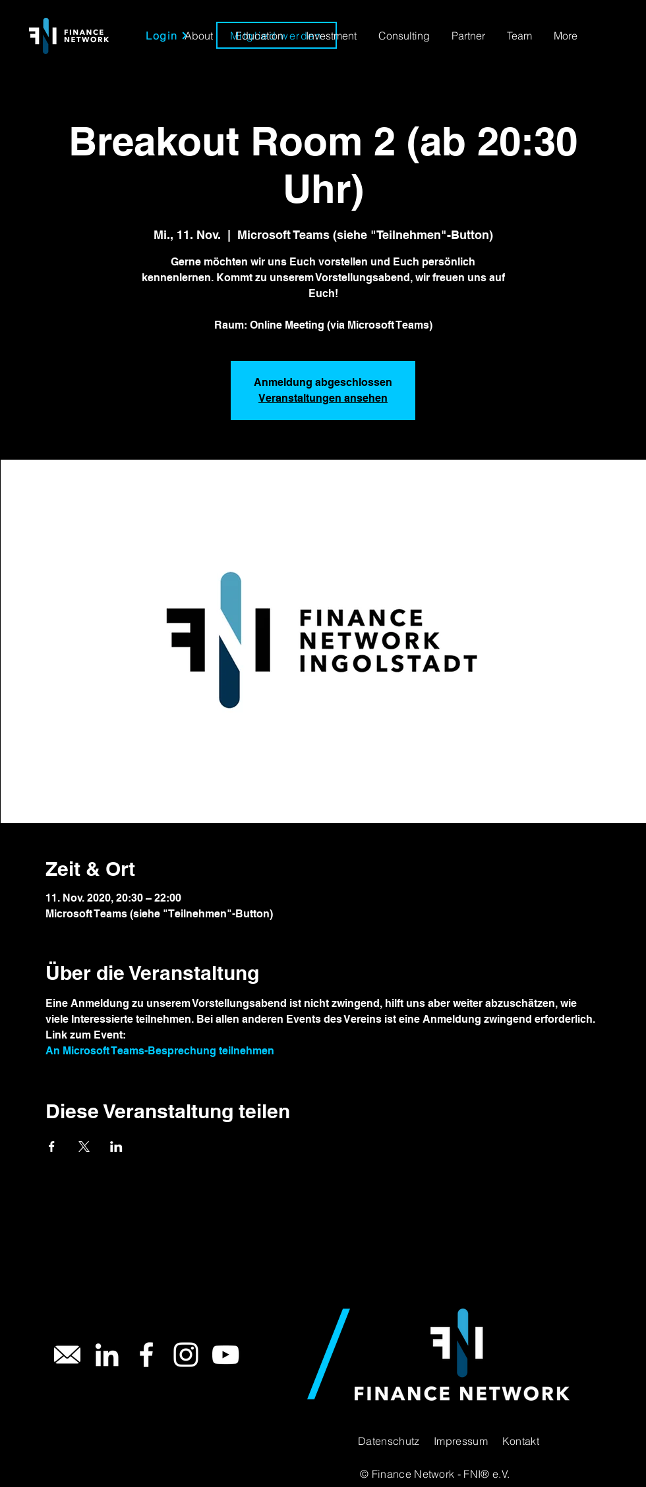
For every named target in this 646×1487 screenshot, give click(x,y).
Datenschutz (389, 1440)
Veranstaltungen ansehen (323, 398)
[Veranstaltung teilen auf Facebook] (51, 1146)
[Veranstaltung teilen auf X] (84, 1146)
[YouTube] (225, 1354)
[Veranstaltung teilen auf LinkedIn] (116, 1146)
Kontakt (520, 1440)
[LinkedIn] (106, 1354)
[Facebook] (146, 1354)
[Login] (167, 35)
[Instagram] (185, 1354)
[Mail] (67, 1354)
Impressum (461, 1440)
